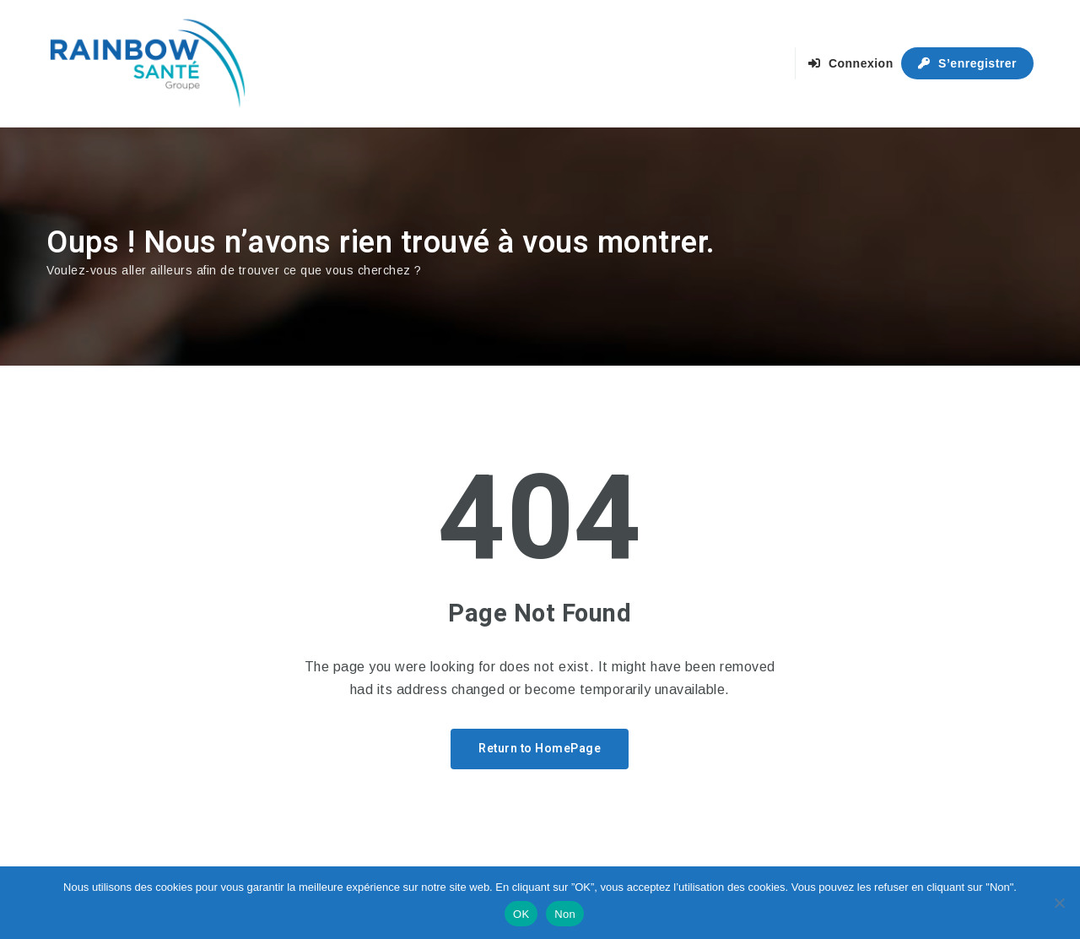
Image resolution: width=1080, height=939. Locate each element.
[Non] (1058, 902)
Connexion (851, 63)
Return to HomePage (539, 748)
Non (564, 914)
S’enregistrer (967, 63)
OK (521, 914)
